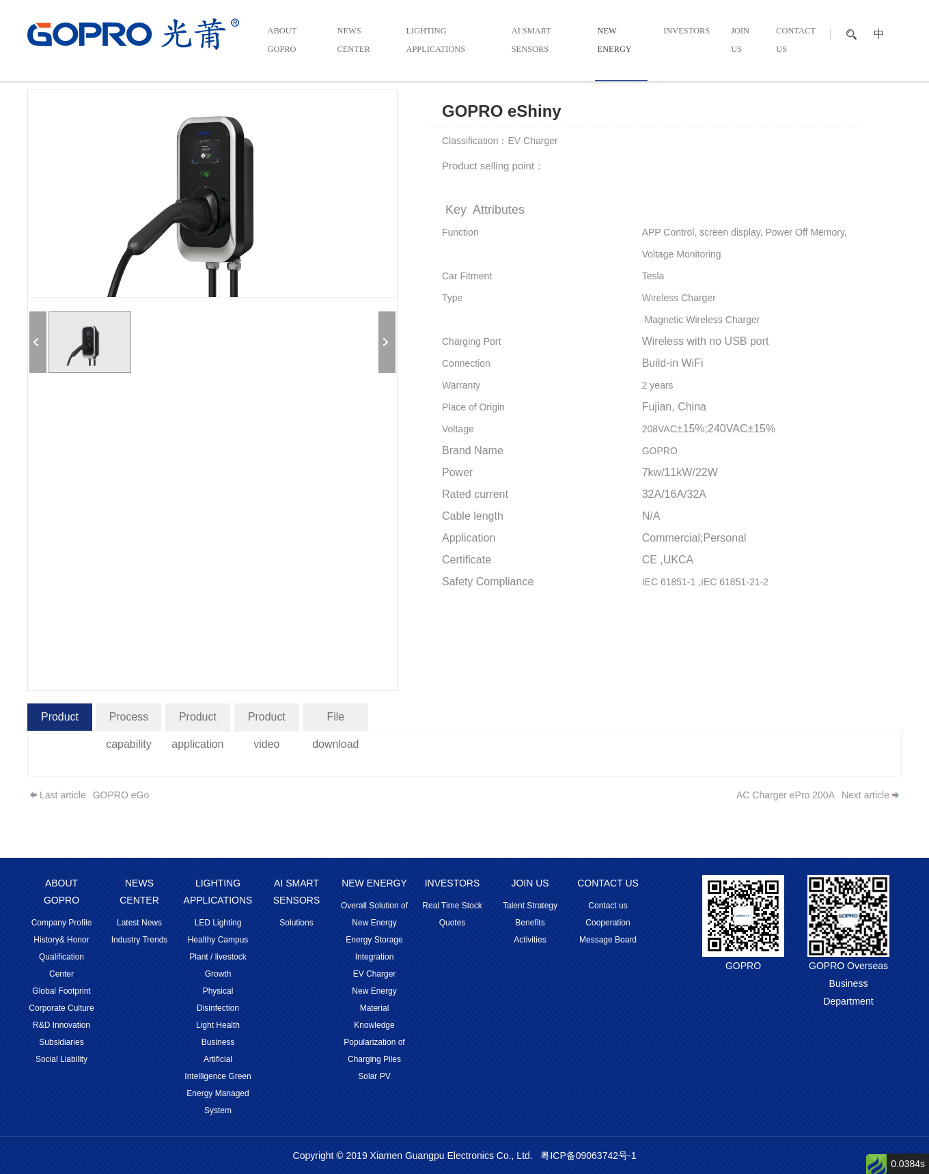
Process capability (129, 721)
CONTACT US (794, 42)
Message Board (608, 940)
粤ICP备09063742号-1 (588, 1155)
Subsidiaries (61, 1042)
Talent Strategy (530, 905)
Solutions (296, 922)
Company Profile (61, 922)
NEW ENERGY (619, 42)
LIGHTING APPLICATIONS (435, 42)
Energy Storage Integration (374, 948)
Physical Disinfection (218, 999)
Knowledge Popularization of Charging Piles (374, 1042)
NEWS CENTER (353, 42)
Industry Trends (139, 940)
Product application (197, 721)
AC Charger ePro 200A (785, 794)
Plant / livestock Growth (217, 965)
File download (335, 721)
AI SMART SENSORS (534, 42)
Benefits (529, 922)
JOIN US (740, 42)
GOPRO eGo (121, 794)
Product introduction (59, 721)
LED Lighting (218, 922)
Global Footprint (61, 991)
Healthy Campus (218, 940)
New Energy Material (374, 999)
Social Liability (61, 1059)
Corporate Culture (61, 1008)
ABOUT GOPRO (280, 42)
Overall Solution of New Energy (374, 914)
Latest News (139, 922)
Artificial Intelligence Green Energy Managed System (217, 1084)
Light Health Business (218, 1033)
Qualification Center (61, 965)
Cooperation (607, 922)
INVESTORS (692, 33)
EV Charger (374, 974)
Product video (267, 721)
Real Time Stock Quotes (452, 914)
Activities (530, 940)
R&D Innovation (61, 1025)
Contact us (607, 905)
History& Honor (61, 940)
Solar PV (374, 1076)
